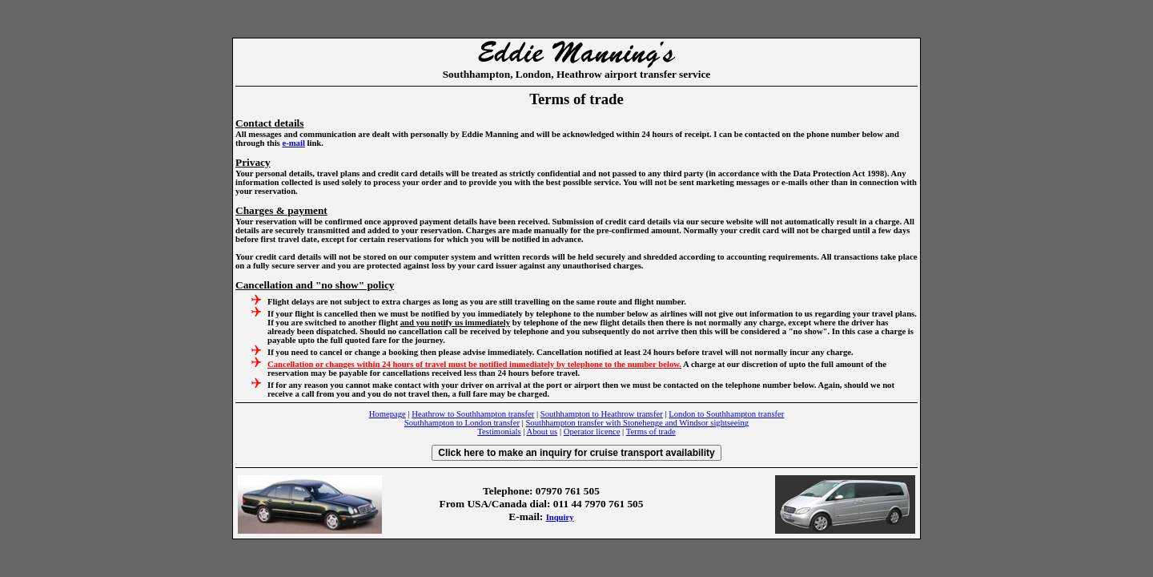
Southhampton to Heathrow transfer (601, 414)
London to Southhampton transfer (726, 414)
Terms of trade (651, 431)
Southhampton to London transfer (462, 422)
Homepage (387, 414)
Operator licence (592, 431)
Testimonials (498, 431)
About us (541, 431)
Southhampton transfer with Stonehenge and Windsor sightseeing (637, 422)
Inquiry (560, 517)
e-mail (293, 143)
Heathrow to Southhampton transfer (473, 414)
